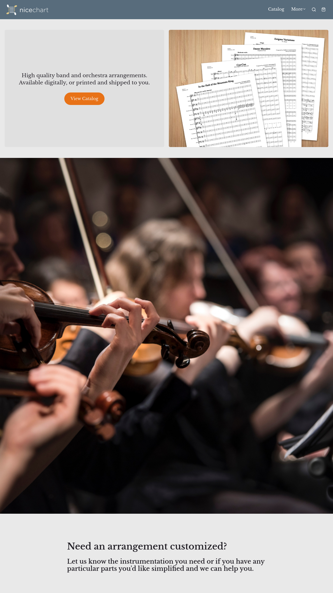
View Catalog (84, 98)
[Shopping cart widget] (323, 9)
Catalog (276, 9)
